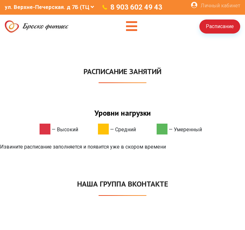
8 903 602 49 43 (136, 7)
